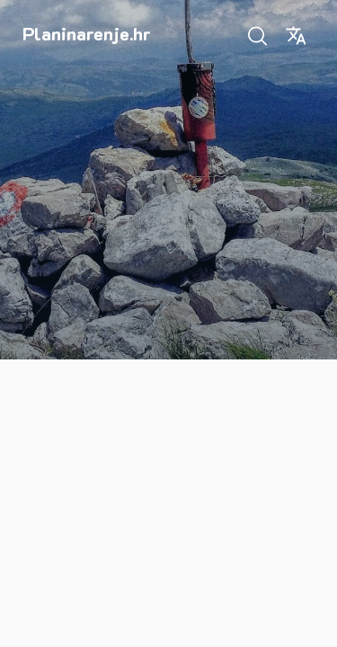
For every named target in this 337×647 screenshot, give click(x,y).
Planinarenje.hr (86, 33)
